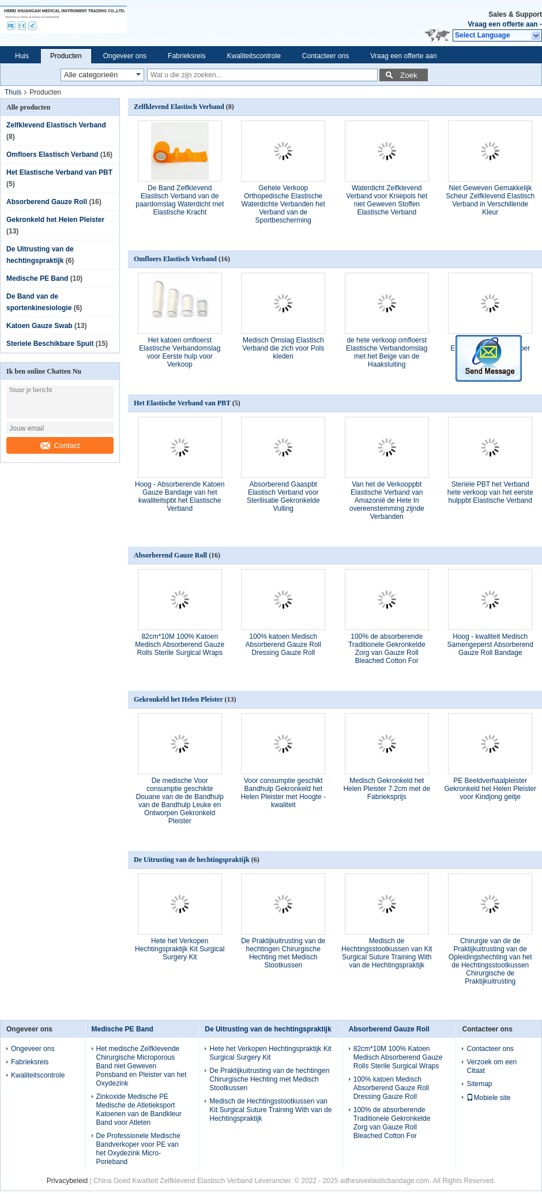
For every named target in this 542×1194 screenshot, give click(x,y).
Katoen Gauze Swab (39, 326)
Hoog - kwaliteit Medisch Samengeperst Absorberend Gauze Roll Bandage (490, 644)
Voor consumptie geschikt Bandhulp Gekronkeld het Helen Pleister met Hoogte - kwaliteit (283, 793)
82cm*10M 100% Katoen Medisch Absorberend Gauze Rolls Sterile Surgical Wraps (179, 644)
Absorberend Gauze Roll (46, 202)
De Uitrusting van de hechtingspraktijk (192, 860)
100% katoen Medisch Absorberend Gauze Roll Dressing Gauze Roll (283, 644)
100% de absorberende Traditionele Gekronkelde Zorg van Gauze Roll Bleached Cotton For (387, 648)
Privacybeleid (67, 1181)
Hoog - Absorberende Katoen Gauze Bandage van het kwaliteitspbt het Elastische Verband (179, 496)
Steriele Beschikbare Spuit (49, 344)
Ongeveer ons (124, 56)
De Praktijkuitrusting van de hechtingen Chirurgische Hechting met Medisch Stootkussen (283, 953)
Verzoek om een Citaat (491, 1066)
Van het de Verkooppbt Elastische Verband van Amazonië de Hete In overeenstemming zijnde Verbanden (386, 500)
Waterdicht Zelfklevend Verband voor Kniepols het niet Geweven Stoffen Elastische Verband (386, 200)
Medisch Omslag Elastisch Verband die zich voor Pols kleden (283, 348)
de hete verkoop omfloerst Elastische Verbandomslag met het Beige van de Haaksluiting (386, 352)
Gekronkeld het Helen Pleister (55, 220)
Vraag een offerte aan (502, 24)
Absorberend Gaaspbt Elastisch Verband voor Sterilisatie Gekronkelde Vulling (283, 496)
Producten (66, 56)
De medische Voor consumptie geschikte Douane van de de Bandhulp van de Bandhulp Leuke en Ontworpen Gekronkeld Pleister (180, 801)
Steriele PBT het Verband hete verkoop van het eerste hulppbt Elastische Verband (490, 492)
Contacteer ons (325, 56)
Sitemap (479, 1084)
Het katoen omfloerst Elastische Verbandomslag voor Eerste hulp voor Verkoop (179, 352)
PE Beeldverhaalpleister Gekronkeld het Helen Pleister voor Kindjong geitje (490, 789)
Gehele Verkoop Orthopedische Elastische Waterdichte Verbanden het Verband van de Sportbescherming (283, 204)
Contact (60, 445)
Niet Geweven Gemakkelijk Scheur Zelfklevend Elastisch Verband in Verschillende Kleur (490, 200)
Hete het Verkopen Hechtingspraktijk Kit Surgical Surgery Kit (179, 949)
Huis (22, 56)
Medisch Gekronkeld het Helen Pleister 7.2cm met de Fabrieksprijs (386, 789)
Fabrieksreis (186, 56)
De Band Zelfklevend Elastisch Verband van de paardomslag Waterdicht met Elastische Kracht (180, 200)
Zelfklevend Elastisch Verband (56, 125)
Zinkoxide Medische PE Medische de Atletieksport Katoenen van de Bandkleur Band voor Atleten (139, 1110)
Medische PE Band (37, 278)
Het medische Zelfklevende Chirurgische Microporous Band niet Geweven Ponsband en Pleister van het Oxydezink (141, 1066)
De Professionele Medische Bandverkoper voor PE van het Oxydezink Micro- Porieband (138, 1149)
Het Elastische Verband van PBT (59, 172)
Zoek (408, 75)
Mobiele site (488, 1098)
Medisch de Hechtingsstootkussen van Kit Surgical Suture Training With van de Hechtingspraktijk (386, 953)
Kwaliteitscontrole (253, 56)
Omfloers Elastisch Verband (52, 154)
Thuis (13, 92)
